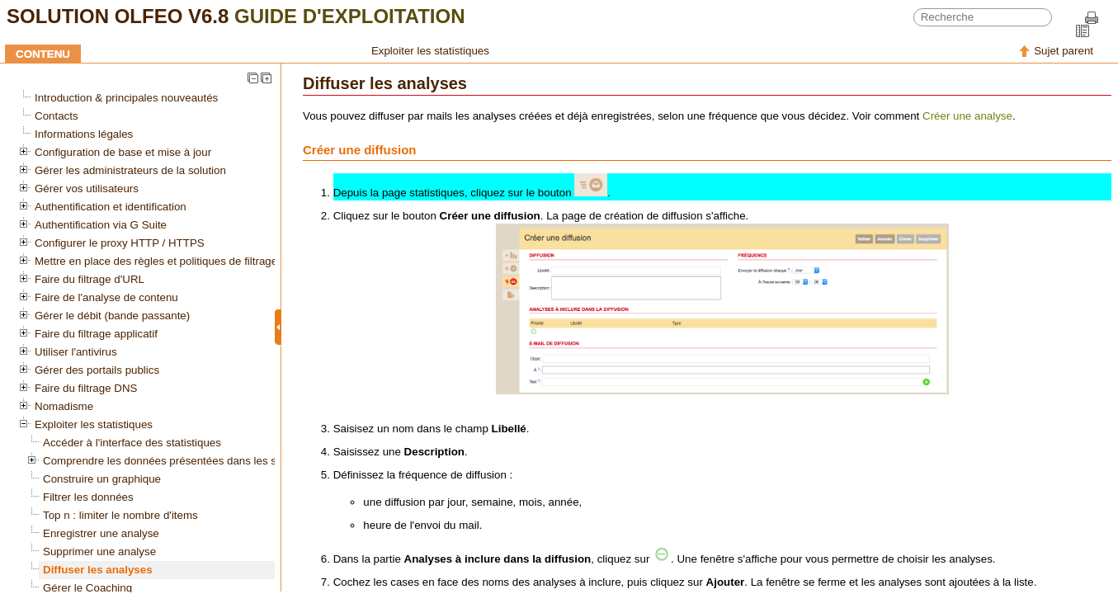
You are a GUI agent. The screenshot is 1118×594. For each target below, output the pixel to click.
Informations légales (84, 134)
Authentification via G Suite (101, 225)
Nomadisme (64, 406)
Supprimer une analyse (99, 551)
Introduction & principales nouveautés (126, 98)
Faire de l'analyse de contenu (106, 297)
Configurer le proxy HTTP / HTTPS (120, 243)
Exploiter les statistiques (430, 51)
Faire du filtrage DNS (86, 388)
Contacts (56, 116)
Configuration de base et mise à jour (123, 152)
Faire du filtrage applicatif (96, 334)
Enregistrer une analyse (101, 533)
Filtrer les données (88, 497)
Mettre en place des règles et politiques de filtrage (156, 261)
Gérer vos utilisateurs (87, 188)
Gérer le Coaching (87, 588)
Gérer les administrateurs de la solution (130, 170)
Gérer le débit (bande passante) (112, 315)
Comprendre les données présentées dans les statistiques (184, 461)
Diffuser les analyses (98, 569)
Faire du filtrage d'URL (89, 279)
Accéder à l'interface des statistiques (132, 442)
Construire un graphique (102, 479)
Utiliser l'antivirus (76, 352)
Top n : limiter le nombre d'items (120, 515)
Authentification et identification (110, 206)
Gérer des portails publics (97, 370)
